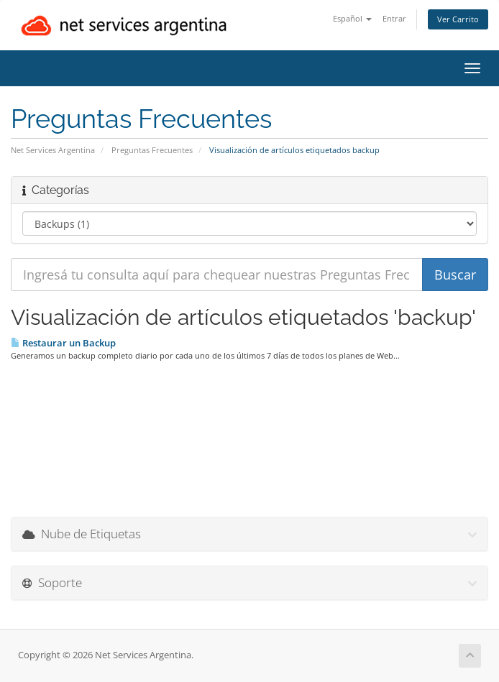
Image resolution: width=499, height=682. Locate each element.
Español (352, 18)
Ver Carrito (458, 19)
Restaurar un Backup (63, 342)
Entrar (394, 18)
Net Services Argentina (53, 149)
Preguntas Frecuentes (152, 149)
